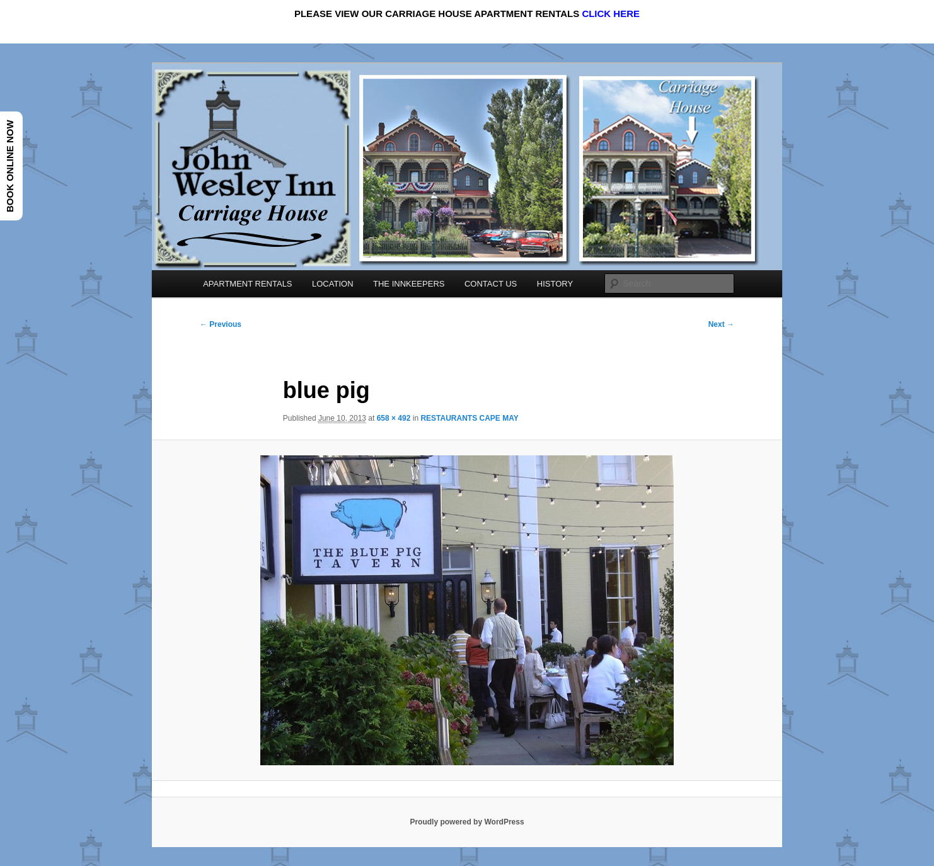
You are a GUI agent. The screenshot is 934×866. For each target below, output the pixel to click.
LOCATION (333, 283)
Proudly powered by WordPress (467, 822)
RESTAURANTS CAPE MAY (469, 418)
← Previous (220, 324)
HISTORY (555, 283)
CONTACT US (490, 283)
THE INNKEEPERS (408, 283)
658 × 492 (394, 418)
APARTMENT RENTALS (247, 283)
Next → (721, 324)
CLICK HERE (611, 13)
